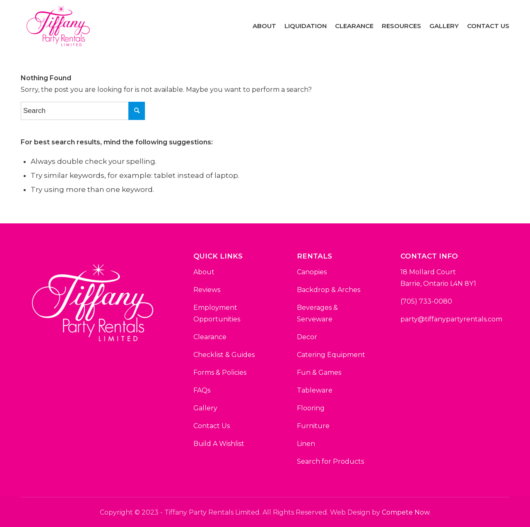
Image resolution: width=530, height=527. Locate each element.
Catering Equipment (331, 355)
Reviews (206, 290)
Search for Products (330, 461)
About (203, 272)
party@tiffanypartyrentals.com (451, 319)
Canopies (312, 272)
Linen (306, 444)
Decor (307, 337)
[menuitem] (264, 26)
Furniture (313, 426)
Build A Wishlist (218, 444)
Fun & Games (319, 372)
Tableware (314, 390)
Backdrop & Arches (328, 290)
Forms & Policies (219, 372)
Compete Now (405, 512)
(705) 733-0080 (426, 301)
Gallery (205, 408)
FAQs (201, 390)
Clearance (209, 337)
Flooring (311, 408)
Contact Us (211, 426)
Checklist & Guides (224, 355)
